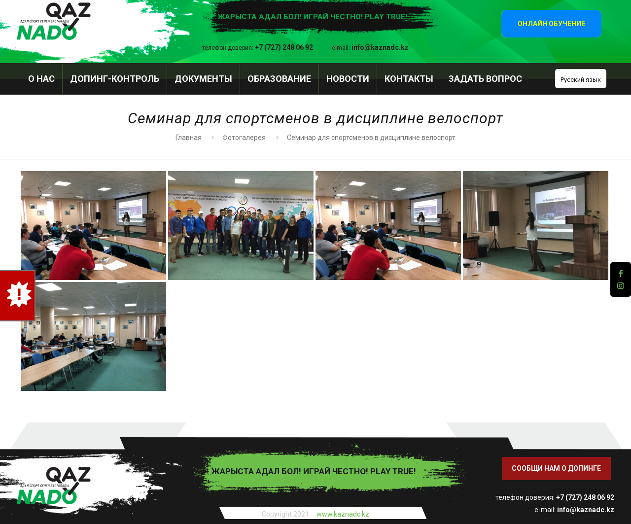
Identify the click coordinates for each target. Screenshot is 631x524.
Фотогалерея (244, 137)
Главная (188, 137)
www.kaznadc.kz (342, 514)
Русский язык (581, 79)
